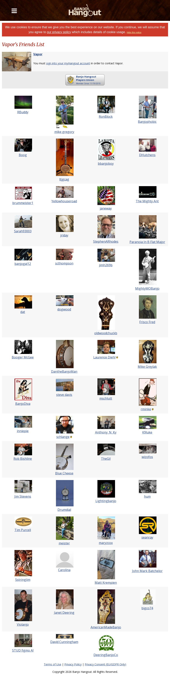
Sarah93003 (22, 231)
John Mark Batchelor (147, 571)
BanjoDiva (22, 404)
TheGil (106, 458)
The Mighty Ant (147, 201)
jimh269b (105, 265)
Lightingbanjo (105, 501)
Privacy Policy (73, 664)
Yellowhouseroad (64, 201)
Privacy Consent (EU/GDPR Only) (105, 664)
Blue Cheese (64, 473)
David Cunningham (64, 642)
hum (147, 496)
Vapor (37, 54)
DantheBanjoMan (64, 371)
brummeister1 (22, 203)
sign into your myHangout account (68, 63)
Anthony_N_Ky (105, 432)
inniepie (23, 431)
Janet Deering (64, 612)
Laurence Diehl (104, 357)
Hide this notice (134, 32)
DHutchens (147, 155)
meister (64, 543)
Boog (23, 155)
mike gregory (64, 132)
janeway (106, 208)
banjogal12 (22, 264)
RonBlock (106, 116)
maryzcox (106, 543)
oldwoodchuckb (105, 333)
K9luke (147, 432)
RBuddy (22, 112)
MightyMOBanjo (147, 288)
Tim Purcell (22, 530)
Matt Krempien (106, 582)
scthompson (64, 263)
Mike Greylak (147, 366)
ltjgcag (64, 179)
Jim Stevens (22, 496)
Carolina (64, 570)
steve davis (64, 395)
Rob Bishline (22, 458)
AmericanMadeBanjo (106, 627)
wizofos (147, 457)
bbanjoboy (106, 163)
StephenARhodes (105, 241)
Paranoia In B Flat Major (147, 242)
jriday (64, 235)
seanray (147, 537)
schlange (62, 437)
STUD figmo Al (22, 650)
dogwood (64, 309)
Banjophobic (147, 121)
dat (22, 312)
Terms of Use (52, 664)
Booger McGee (23, 357)
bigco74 (147, 608)
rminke (146, 409)
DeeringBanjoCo (106, 655)
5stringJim (22, 579)
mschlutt (105, 398)
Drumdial (64, 510)
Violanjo (23, 624)
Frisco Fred (147, 322)
